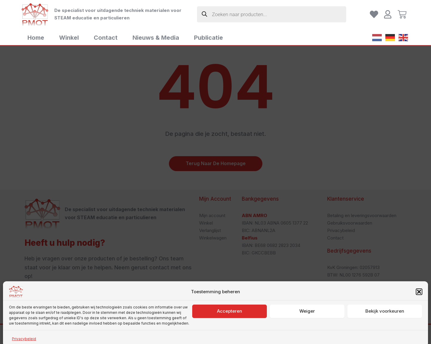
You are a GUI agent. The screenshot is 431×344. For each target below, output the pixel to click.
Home (35, 37)
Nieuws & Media (156, 37)
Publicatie (208, 37)
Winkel (69, 37)
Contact (106, 37)
